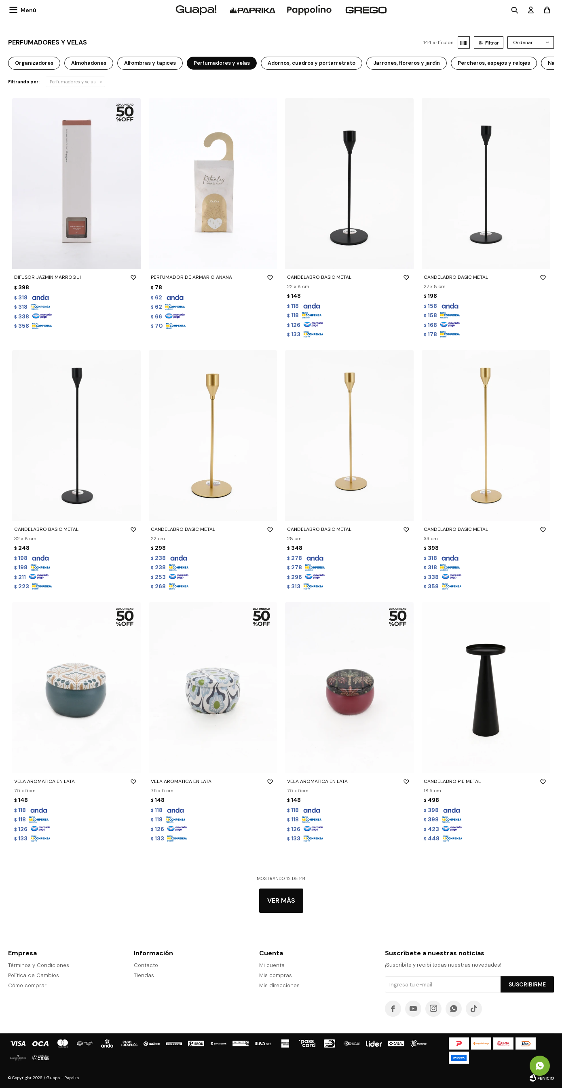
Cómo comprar (27, 985)
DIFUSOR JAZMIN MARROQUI (76, 277)
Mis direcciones (279, 985)
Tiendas (144, 975)
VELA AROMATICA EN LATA (76, 781)
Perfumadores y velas (73, 82)
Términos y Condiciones (38, 965)
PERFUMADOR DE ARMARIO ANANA (213, 277)
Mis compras (275, 975)
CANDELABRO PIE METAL (486, 781)
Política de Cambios (33, 975)
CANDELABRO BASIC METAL (349, 277)
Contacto (146, 965)
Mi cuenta (272, 965)
